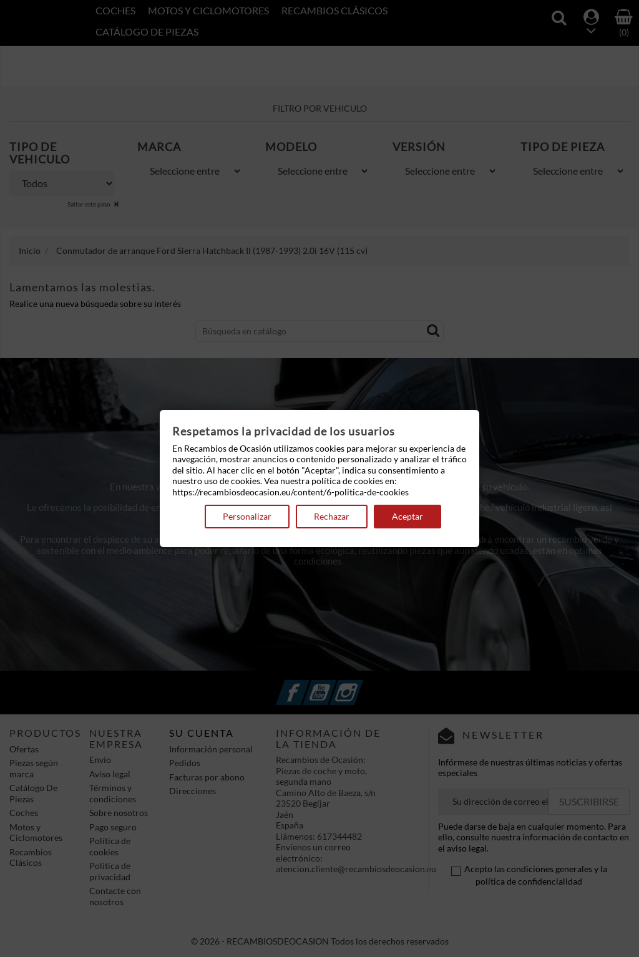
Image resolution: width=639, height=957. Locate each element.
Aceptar (407, 516)
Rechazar (331, 516)
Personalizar (247, 516)
